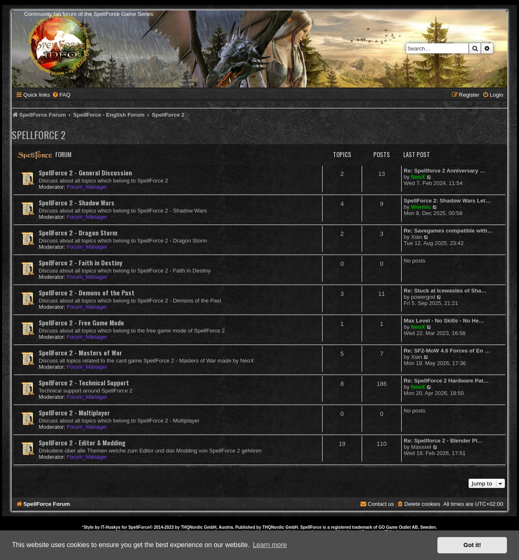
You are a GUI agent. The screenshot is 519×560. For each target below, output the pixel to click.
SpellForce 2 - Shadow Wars (76, 203)
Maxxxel (421, 447)
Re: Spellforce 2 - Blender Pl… (443, 441)
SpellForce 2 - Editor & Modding (82, 443)
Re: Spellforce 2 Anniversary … (444, 171)
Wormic (421, 207)
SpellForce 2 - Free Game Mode (81, 323)
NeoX (418, 177)
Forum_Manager (87, 187)
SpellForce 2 (38, 134)
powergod (423, 297)
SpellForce (138, 527)
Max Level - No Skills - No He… (444, 321)
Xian (416, 237)
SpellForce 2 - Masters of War (80, 353)
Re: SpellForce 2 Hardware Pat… (446, 381)
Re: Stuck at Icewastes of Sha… (445, 291)
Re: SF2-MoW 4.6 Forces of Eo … (447, 351)
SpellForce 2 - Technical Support (84, 383)
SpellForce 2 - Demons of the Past (86, 293)
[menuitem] (61, 95)
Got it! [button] (472, 545)
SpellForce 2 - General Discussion (85, 173)
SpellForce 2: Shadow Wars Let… (447, 201)
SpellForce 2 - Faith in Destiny (80, 263)
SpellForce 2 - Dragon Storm (78, 233)
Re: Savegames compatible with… (448, 231)
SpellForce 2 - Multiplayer (74, 413)
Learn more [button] (270, 544)
